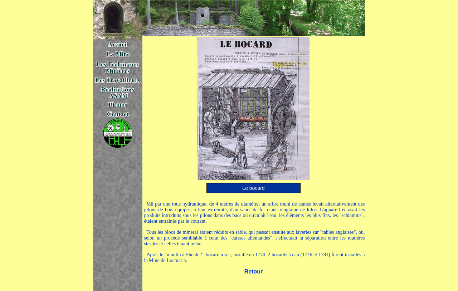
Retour (253, 271)
